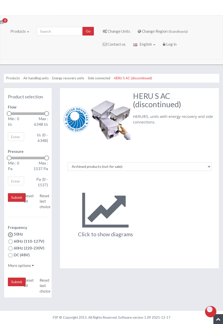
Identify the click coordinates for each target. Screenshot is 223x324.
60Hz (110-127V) (26, 241)
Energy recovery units (68, 78)
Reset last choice (45, 201)
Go (88, 31)
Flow (12, 107)
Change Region (163, 31)
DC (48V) (19, 255)
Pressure (16, 151)
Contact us (114, 44)
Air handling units (36, 78)
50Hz (15, 234)
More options (21, 265)
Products (19, 31)
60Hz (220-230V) (26, 248)
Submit (16, 197)
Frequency (17, 227)
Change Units (116, 31)
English (144, 44)
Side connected (99, 78)
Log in (170, 44)
